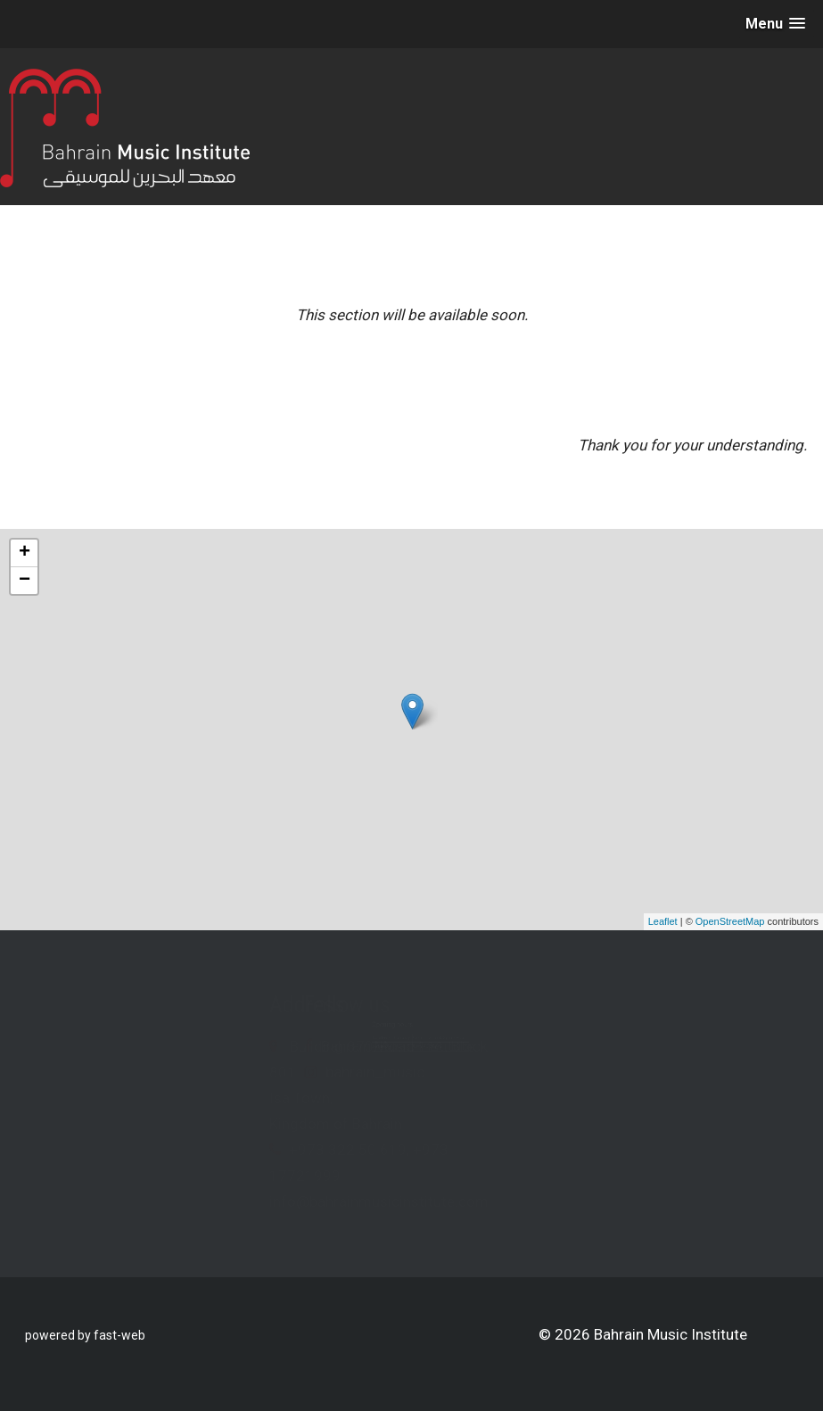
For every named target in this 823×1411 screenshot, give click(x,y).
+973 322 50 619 (215, 1150)
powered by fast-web (85, 1335)
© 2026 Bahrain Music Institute (643, 1334)
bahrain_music (507, 1072)
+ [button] (24, 553)
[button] (775, 23)
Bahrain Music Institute (530, 1046)
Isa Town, (168, 1098)
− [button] (24, 580)
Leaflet (663, 921)
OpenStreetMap (730, 921)
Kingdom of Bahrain (202, 1124)
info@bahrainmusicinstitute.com (246, 1201)
